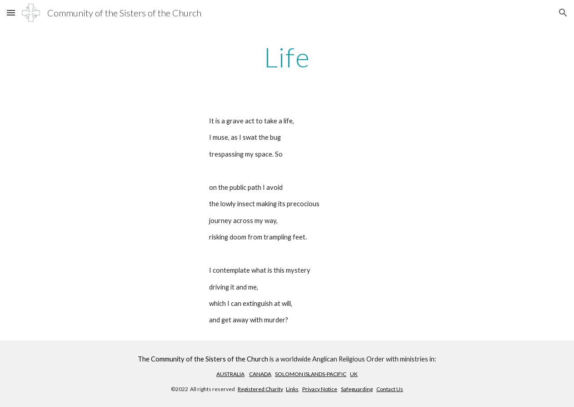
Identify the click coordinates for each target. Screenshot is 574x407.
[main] (287, 57)
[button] (11, 12)
